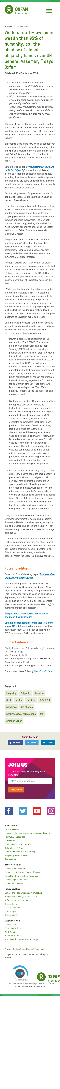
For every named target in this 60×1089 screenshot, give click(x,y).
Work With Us (10, 932)
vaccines (30, 700)
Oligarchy (26, 693)
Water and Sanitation (14, 883)
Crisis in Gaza (11, 904)
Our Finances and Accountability (19, 844)
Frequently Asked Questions (17, 855)
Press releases (22, 27)
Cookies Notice (19, 949)
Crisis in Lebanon (12, 907)
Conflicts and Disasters (15, 869)
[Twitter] (32, 742)
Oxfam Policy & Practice (15, 848)
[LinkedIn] (48, 742)
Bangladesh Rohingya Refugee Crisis (21, 896)
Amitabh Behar (13, 721)
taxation (39, 693)
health (18, 700)
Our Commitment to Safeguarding (20, 851)
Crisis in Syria (10, 911)
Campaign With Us (13, 928)
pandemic (11, 707)
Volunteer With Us (12, 935)
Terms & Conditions (35, 949)
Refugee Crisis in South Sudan (18, 900)
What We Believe (12, 829)
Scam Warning (11, 859)
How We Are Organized (15, 837)
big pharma (27, 707)
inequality (11, 693)
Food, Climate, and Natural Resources (21, 876)
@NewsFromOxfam (42, 671)
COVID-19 (45, 700)
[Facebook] (15, 742)
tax (41, 714)
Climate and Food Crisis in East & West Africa (25, 893)
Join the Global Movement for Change (21, 939)
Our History (10, 841)
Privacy (8, 949)
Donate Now (10, 924)
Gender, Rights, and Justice (17, 879)
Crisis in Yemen (11, 915)
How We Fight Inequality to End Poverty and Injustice (28, 833)
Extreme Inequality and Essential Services (23, 872)
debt (8, 700)
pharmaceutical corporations (21, 714)
